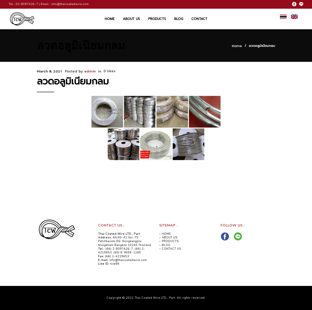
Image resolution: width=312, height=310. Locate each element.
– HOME (165, 234)
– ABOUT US (168, 237)
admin (90, 71)
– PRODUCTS (169, 241)
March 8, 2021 (49, 71)
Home (237, 46)
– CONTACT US (170, 249)
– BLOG (165, 245)
